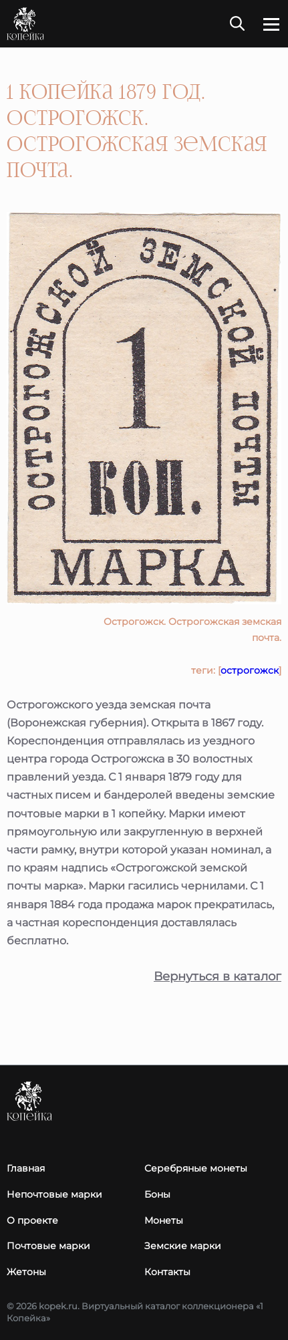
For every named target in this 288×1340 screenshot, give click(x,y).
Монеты (163, 1220)
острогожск (250, 670)
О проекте (32, 1220)
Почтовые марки (48, 1246)
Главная (26, 1168)
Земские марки (182, 1246)
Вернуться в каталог (217, 977)
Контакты (167, 1272)
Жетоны (26, 1272)
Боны (157, 1194)
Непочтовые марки (54, 1194)
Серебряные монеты (195, 1168)
